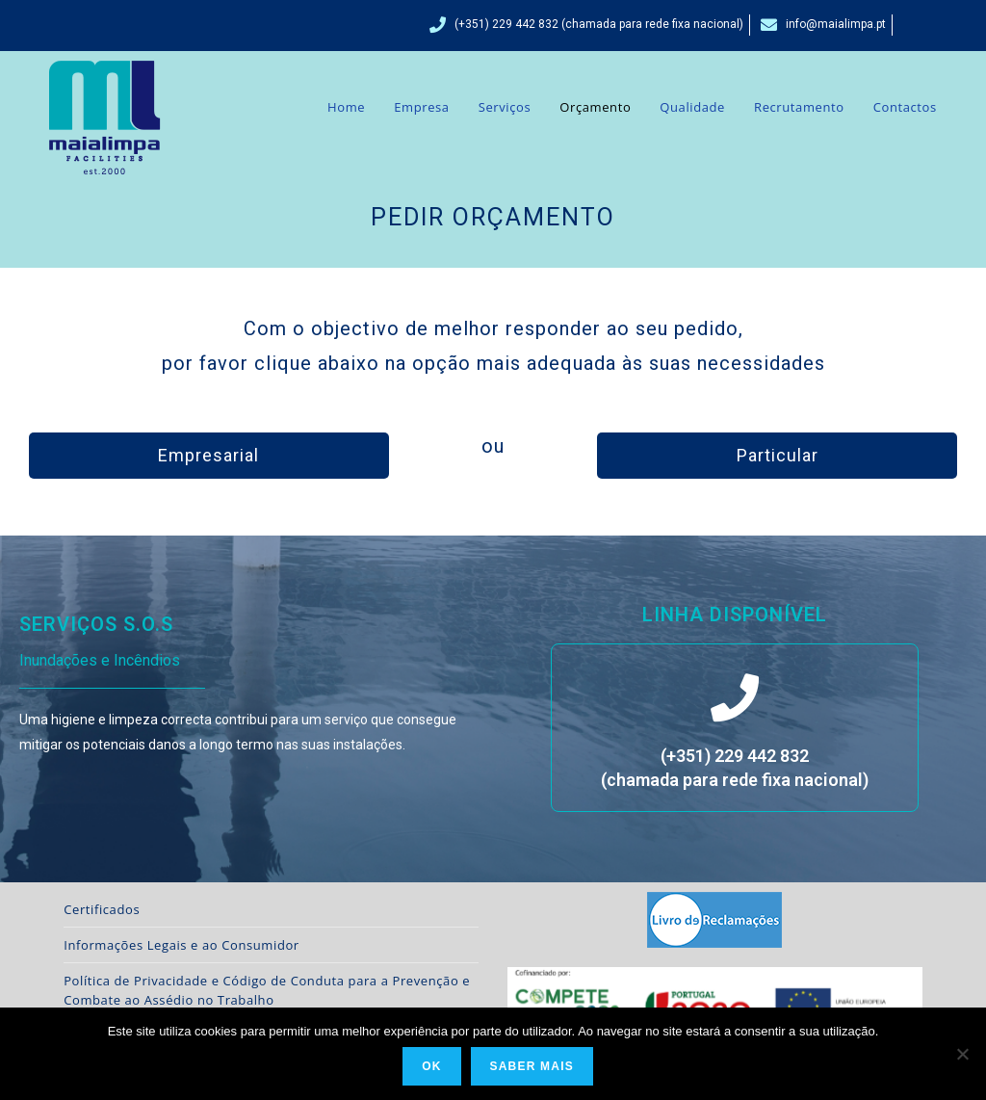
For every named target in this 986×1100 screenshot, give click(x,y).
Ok (431, 1066)
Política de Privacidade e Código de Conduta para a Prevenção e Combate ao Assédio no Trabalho (267, 990)
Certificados (102, 909)
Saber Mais (532, 1066)
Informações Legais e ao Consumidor (181, 945)
